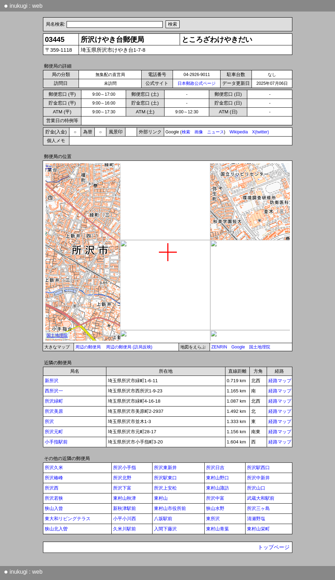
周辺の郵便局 (88, 347)
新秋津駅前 (124, 508)
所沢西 (51, 488)
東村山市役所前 (170, 508)
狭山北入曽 (56, 528)
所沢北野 (122, 477)
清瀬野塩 (256, 518)
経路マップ (279, 380)
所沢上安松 (165, 488)
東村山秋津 (124, 498)
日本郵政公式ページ (197, 83)
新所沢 (51, 380)
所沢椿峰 (54, 477)
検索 (186, 132)
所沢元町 (54, 431)
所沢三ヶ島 (258, 508)
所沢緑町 (54, 401)
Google (238, 347)
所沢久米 (54, 467)
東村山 (161, 498)
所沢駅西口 (258, 467)
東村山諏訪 (217, 488)
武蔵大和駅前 (260, 498)
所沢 (49, 421)
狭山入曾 (54, 508)
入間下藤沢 (165, 528)
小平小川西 (124, 518)
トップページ (274, 547)
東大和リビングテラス (68, 518)
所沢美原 (54, 411)
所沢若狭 (54, 498)
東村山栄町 (258, 528)
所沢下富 (122, 488)
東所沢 (213, 518)
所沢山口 (256, 488)
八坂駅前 (163, 518)
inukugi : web (23, 6)
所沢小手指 (124, 467)
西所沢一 (54, 390)
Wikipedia (239, 132)
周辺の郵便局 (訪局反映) (129, 347)
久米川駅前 (124, 528)
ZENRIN (219, 347)
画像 (198, 132)
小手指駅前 (56, 442)
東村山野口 (217, 477)
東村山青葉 (217, 528)
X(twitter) (260, 132)
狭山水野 (215, 508)
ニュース (215, 132)
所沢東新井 (165, 467)
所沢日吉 (215, 467)
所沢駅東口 (165, 477)
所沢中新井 (258, 477)
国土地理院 (259, 347)
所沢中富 (215, 498)
